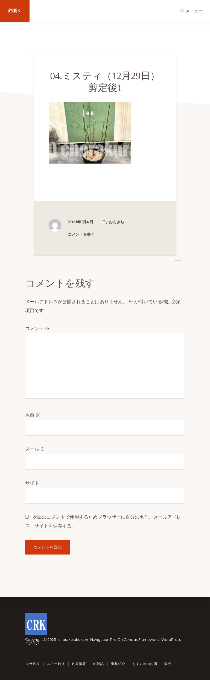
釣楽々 (14, 10)
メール (35, 449)
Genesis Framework (141, 639)
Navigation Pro (103, 639)
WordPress (171, 639)
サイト (32, 483)
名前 (32, 415)
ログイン (32, 643)
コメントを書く (81, 234)
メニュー (194, 10)
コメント (37, 328)
